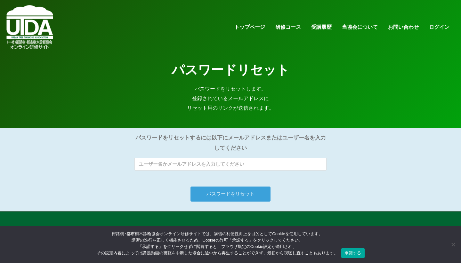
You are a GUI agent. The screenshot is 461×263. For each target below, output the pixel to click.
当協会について (360, 30)
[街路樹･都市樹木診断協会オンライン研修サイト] (32, 29)
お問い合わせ (403, 30)
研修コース (288, 30)
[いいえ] (453, 244)
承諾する (352, 253)
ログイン (439, 30)
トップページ (249, 30)
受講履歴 (321, 30)
